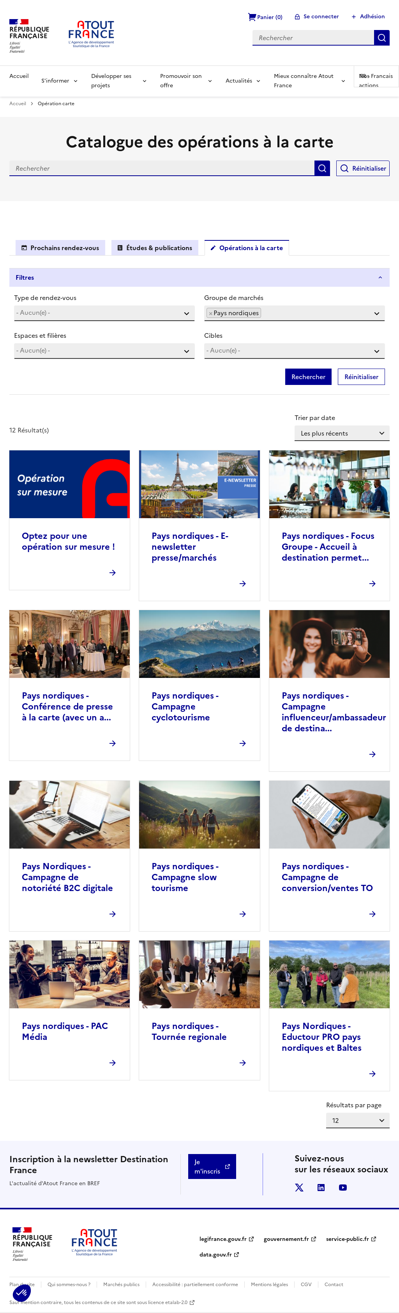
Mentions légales (269, 1284)
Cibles (213, 335)
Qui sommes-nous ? (69, 1284)
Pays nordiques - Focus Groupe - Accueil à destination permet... (328, 546)
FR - (376, 76)
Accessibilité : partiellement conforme (195, 1284)
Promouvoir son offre (181, 81)
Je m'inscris (207, 1166)
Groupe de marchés (233, 297)
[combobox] (104, 313)
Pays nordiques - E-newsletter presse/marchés (190, 546)
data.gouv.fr (216, 1255)
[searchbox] (104, 312)
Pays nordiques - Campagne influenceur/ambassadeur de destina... (334, 712)
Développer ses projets (111, 81)
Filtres (25, 277)
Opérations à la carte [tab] (251, 247)
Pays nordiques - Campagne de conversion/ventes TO (327, 877)
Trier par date (315, 417)
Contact (334, 1284)
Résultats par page (353, 1105)
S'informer (55, 81)
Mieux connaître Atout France (304, 81)
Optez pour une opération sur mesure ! (68, 541)
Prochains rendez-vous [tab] (64, 247)
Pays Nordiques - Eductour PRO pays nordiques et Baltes (322, 1037)
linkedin (321, 1187)
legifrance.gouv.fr (223, 1239)
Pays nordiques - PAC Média (65, 1031)
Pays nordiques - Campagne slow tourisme (185, 877)
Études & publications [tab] (159, 247)
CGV (306, 1284)
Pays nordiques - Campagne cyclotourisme (185, 706)
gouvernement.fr (286, 1239)
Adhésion (372, 16)
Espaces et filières (40, 335)
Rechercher (382, 38)
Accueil (19, 76)
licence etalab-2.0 (167, 1302)
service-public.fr (347, 1239)
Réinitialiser (369, 168)
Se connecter (321, 16)
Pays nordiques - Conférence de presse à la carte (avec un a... (67, 706)
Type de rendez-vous (45, 297)
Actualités (239, 81)
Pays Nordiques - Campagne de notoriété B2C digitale (67, 877)
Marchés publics (121, 1284)
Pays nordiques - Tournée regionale (189, 1031)
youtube (343, 1187)
